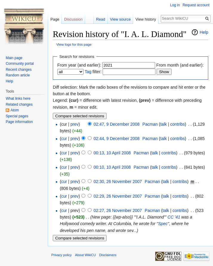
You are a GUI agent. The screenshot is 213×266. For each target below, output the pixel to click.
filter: (93, 71)
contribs (177, 124)
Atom (14, 110)
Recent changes (19, 69)
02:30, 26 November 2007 (118, 181)
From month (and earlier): (180, 65)
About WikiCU (85, 255)
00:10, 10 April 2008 (112, 167)
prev (74, 124)
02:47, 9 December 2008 (117, 124)
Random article (18, 75)
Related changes (19, 104)
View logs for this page (74, 44)
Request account (196, 5)
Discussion (73, 19)
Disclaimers (107, 255)
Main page (14, 58)
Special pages (17, 116)
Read (100, 19)
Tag (88, 71)
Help (204, 32)
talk (163, 124)
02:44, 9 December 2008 (117, 138)
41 (177, 217)
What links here (18, 98)
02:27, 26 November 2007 (118, 210)
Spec (163, 223)
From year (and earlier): (79, 65)
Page (54, 19)
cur (64, 138)
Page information (19, 122)
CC (171, 217)
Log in (175, 5)
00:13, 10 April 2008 (112, 152)
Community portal (20, 63)
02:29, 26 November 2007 (118, 196)
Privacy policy (61, 255)
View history (145, 19)
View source (120, 19)
